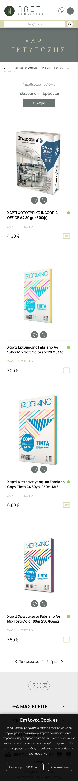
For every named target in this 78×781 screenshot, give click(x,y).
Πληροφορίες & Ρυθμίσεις (24, 767)
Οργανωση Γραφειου (52, 68)
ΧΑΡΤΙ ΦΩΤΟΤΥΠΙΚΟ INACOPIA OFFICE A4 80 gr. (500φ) (32, 215)
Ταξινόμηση (28, 93)
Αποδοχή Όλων (60, 767)
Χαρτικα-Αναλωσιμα (26, 68)
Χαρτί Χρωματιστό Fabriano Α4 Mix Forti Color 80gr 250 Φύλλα (33, 619)
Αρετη (7, 68)
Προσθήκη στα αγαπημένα (34, 200)
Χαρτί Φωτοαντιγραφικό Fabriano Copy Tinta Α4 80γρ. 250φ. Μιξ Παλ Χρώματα (36, 484)
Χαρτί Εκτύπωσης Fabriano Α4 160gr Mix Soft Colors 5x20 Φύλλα (35, 349)
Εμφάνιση (51, 93)
